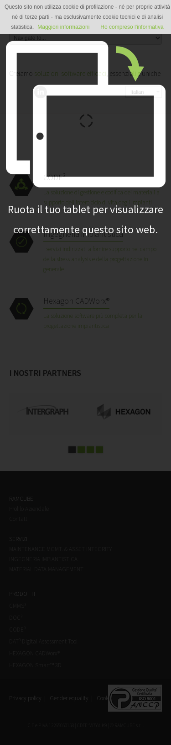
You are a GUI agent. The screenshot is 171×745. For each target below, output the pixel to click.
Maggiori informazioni (63, 27)
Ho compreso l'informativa (131, 27)
